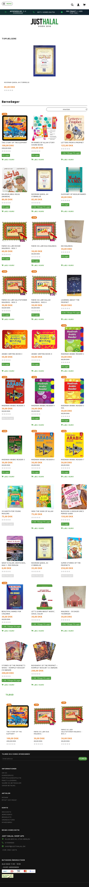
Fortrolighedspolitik (11, 778)
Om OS (4, 773)
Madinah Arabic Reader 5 (13, 460)
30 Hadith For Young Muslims (11, 512)
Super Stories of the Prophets (71, 564)
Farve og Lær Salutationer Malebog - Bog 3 (14, 301)
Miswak (5, 797)
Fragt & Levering (9, 780)
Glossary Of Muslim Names (73, 194)
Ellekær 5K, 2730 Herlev (17, 839)
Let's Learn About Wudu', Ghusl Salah (43, 613)
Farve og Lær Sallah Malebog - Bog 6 (41, 301)
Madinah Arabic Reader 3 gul (72, 407)
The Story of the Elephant (14, 142)
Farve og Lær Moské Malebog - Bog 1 (11, 247)
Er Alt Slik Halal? (9, 800)
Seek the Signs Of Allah (42, 511)
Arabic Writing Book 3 (12, 354)
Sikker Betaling (8, 785)
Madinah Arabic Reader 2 (72, 354)
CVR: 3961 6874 (10, 850)
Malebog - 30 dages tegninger (70, 613)
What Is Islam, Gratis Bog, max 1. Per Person (14, 564)
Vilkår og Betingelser (11, 783)
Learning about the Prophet (70, 301)
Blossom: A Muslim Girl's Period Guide (72, 512)
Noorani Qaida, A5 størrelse (39, 564)
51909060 (9, 843)
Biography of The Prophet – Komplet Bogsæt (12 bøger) (44, 667)
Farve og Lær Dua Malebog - (44, 247)
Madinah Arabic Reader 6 (42, 460)
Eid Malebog (67, 246)
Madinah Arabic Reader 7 (72, 460)
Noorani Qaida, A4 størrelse (16, 82)
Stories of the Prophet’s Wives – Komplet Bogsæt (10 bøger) (13, 668)
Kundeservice (8, 775)
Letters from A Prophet (72, 142)
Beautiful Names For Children (11, 613)
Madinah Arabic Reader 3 (13, 406)
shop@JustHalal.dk (15, 846)
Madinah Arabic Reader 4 (42, 406)
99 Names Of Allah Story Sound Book (43, 144)
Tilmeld (82, 758)
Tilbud (10, 694)
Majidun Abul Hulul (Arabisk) (11, 195)
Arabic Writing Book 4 (41, 354)
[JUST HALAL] (44, 22)
